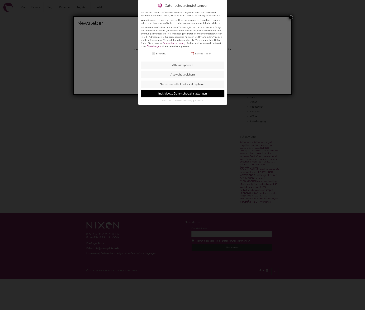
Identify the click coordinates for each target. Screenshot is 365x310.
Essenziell (159, 53)
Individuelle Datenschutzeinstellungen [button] (182, 93)
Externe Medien (201, 53)
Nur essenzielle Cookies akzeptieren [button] (182, 84)
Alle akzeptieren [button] (182, 65)
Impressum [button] (198, 101)
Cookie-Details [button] (168, 101)
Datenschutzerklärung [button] (184, 101)
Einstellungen (154, 46)
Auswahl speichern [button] (182, 74)
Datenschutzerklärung (174, 43)
